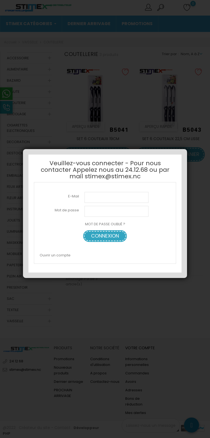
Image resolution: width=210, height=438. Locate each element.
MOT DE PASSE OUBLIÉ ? (105, 224)
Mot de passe (67, 210)
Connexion (105, 235)
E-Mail (73, 196)
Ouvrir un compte (55, 255)
